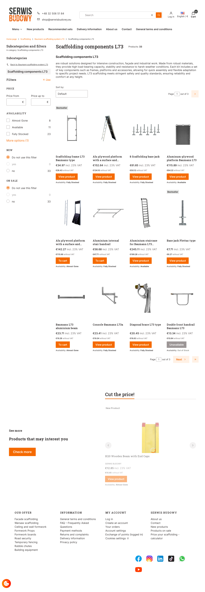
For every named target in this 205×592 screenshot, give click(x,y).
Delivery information (72, 538)
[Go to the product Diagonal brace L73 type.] (146, 297)
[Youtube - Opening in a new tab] (139, 570)
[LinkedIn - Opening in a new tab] (160, 559)
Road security (23, 538)
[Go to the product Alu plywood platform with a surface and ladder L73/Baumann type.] (109, 129)
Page (171, 93)
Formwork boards (25, 534)
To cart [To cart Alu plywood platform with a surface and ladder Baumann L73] (62, 260)
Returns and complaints (74, 534)
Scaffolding (25, 39)
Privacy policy (68, 542)
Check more (22, 452)
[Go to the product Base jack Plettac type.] (183, 213)
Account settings (115, 530)
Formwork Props (25, 530)
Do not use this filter (24, 157)
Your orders (112, 526)
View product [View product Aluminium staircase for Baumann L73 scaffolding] (140, 260)
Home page (11, 39)
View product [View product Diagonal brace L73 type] (140, 344)
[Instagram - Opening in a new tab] (149, 559)
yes (14, 164)
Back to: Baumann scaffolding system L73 (27, 64)
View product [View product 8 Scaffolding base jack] (140, 176)
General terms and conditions (78, 519)
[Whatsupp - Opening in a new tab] (182, 559)
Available (17, 127)
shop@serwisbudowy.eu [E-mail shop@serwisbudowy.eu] (56, 19)
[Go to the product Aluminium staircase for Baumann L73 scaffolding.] (146, 213)
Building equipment (26, 549)
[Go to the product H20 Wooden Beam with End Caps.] (150, 429)
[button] (159, 15)
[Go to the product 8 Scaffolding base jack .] (146, 129)
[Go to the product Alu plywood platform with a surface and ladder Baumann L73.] (72, 213)
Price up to (37, 95)
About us (156, 519)
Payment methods (71, 530)
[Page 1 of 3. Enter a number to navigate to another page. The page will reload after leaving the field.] (177, 94)
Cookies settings (116, 538)
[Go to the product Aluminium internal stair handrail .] (109, 213)
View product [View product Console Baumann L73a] (103, 344)
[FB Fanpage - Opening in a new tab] (139, 559)
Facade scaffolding (26, 519)
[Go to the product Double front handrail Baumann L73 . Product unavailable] (183, 297)
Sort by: (60, 87)
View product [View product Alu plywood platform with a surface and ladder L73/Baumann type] (103, 176)
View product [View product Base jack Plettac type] (177, 260)
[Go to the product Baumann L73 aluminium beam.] (72, 297)
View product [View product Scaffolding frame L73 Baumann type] (66, 176)
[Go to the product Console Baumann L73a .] (109, 297)
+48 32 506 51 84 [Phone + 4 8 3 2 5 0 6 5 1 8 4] (53, 13)
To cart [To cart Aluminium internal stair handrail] (99, 260)
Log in (109, 519)
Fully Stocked (20, 134)
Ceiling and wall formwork (30, 526)
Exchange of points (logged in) (124, 534)
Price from (12, 95)
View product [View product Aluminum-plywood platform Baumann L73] (177, 176)
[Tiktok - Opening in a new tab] (171, 559)
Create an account (116, 523)
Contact (155, 523)
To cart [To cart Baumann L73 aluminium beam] (62, 344)
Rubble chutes (23, 546)
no (13, 170)
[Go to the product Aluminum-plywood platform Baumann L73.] (183, 129)
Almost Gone (20, 120)
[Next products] (181, 359)
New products (159, 526)
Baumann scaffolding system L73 (49, 39)
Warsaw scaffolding (26, 523)
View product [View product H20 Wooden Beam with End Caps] (116, 479)
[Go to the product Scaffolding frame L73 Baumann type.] (72, 129)
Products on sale (161, 530)
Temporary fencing (26, 542)
